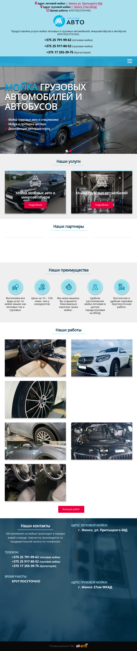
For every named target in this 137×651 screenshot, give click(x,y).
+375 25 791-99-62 (68, 40)
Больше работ (71, 509)
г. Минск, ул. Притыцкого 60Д (84, 3)
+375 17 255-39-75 (68, 52)
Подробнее (35, 204)
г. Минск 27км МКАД (84, 7)
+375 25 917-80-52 (68, 46)
